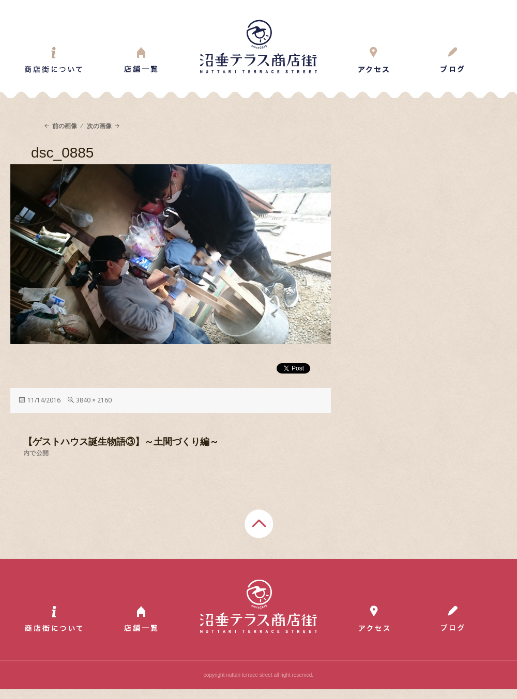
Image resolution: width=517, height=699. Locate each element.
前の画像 (64, 125)
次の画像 (99, 125)
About (53, 60)
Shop (141, 60)
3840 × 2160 (94, 400)
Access (373, 60)
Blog (452, 60)
